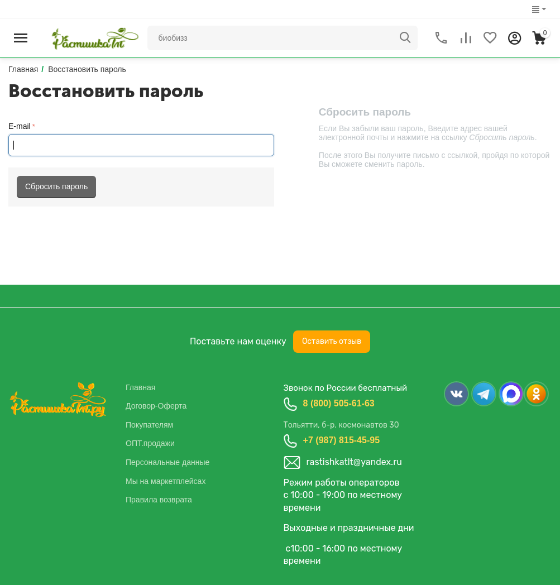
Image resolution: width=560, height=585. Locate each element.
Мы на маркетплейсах (165, 481)
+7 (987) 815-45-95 (341, 440)
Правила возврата (159, 499)
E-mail (19, 126)
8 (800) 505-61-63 (339, 403)
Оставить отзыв (331, 341)
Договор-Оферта (156, 405)
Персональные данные (167, 462)
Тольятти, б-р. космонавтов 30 (341, 425)
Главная (140, 387)
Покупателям (149, 424)
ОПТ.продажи (150, 443)
